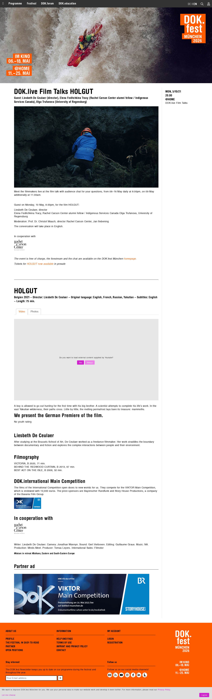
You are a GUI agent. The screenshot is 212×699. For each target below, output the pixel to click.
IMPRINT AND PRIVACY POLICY (72, 646)
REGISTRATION (115, 642)
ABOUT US (11, 631)
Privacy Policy (164, 689)
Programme (15, 3)
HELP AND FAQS (65, 639)
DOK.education (67, 3)
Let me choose (8, 695)
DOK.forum (47, 3)
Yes (80, 362)
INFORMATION (64, 631)
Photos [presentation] (34, 311)
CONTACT (61, 650)
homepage (130, 258)
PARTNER (10, 646)
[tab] (22, 312)
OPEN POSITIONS (14, 650)
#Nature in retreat (22, 553)
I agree (204, 695)
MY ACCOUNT (114, 631)
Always (90, 362)
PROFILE (10, 639)
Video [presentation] (22, 311)
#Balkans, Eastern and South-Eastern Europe (53, 553)
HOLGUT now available (40, 263)
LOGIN (110, 639)
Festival (31, 3)
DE (189, 4)
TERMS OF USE (64, 642)
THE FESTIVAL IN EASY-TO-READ (22, 642)
